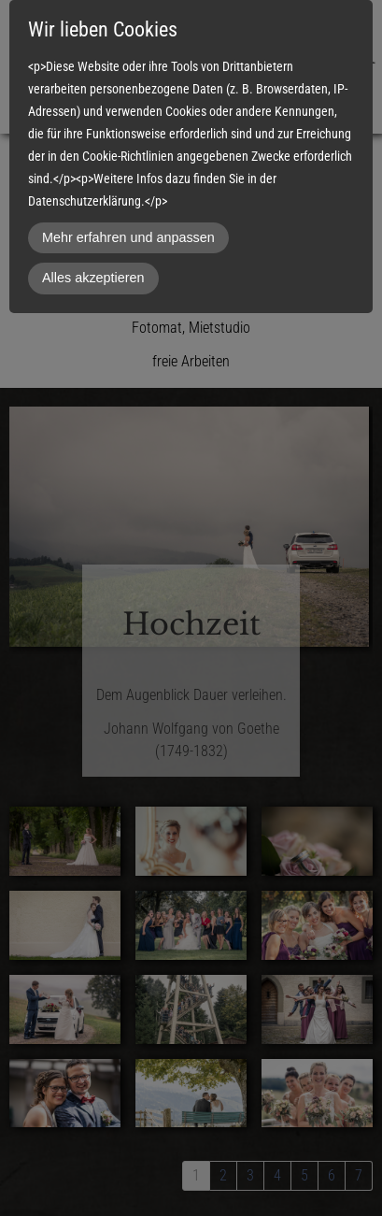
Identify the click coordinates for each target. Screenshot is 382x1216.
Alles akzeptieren (93, 277)
